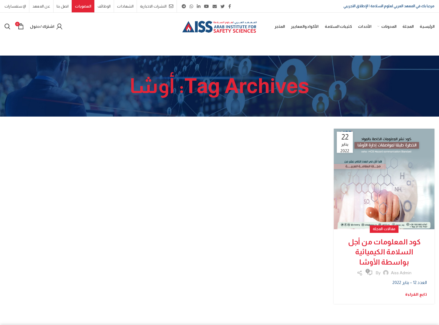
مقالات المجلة (384, 229)
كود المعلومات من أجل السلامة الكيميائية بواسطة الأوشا (384, 252)
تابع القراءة (416, 294)
